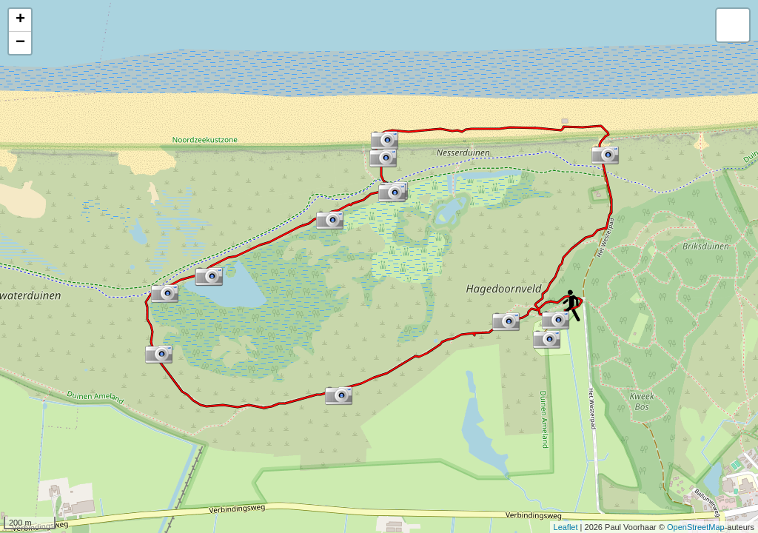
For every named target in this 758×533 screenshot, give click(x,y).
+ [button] (20, 20)
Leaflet (566, 527)
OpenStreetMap (696, 527)
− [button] (20, 43)
